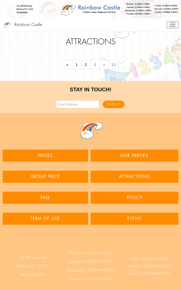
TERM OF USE (45, 218)
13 (113, 65)
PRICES (45, 155)
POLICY (134, 197)
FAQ (45, 197)
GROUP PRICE (45, 176)
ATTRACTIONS (134, 176)
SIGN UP (113, 104)
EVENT (134, 218)
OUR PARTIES (134, 155)
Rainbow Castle (28, 24)
